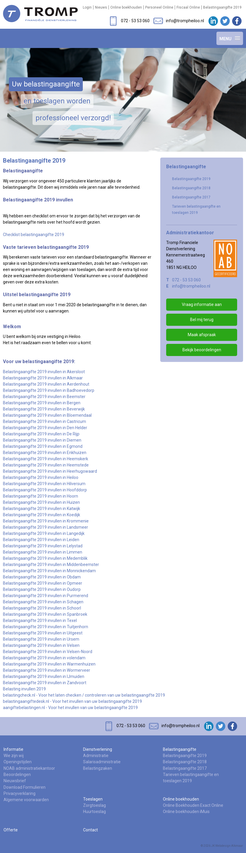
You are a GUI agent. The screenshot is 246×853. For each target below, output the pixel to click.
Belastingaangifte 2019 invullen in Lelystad (42, 545)
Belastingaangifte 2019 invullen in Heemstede (46, 465)
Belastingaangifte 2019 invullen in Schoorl (42, 608)
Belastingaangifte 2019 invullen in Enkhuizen (44, 452)
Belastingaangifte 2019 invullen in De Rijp (41, 434)
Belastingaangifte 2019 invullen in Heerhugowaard (50, 471)
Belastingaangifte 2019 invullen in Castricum (44, 421)
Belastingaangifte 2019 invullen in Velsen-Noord (47, 651)
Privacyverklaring (19, 793)
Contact (90, 830)
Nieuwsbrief (15, 780)
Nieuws (101, 7)
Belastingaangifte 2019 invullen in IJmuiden (43, 676)
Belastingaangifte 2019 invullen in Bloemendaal (47, 415)
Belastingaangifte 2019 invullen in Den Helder (45, 427)
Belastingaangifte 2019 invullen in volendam (44, 657)
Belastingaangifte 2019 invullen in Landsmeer (45, 527)
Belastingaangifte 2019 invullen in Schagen (43, 601)
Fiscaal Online (188, 7)
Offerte (11, 830)
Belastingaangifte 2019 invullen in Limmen (42, 552)
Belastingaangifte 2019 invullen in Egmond (42, 446)
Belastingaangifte (179, 749)
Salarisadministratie (102, 761)
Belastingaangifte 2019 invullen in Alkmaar (43, 378)
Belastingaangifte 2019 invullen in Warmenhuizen (49, 664)
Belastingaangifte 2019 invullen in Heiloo (40, 477)
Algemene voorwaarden (26, 799)
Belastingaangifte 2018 (191, 188)
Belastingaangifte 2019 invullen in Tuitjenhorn (45, 626)
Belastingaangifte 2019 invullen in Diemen (42, 440)
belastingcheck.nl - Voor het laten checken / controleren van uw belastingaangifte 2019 (84, 695)
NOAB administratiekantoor (29, 768)
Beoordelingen (17, 774)
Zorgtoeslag (94, 805)
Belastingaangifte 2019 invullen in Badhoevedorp (48, 390)
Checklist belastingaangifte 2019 (33, 234)
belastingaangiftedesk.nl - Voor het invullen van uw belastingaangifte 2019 (72, 701)
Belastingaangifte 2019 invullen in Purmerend (45, 595)
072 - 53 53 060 (186, 280)
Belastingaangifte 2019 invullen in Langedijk (44, 533)
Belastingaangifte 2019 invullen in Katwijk (41, 508)
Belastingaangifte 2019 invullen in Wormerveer (46, 670)
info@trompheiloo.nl (191, 286)
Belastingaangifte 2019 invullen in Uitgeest (42, 633)
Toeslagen (93, 799)
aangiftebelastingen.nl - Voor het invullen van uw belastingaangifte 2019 (70, 707)
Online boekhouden (126, 7)
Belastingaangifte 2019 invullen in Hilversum (44, 483)
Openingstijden (18, 761)
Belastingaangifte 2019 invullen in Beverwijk (44, 409)
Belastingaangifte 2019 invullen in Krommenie (46, 521)
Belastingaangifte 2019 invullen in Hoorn (40, 496)
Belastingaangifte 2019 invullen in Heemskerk (45, 458)
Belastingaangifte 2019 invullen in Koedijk (41, 514)
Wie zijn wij (14, 755)
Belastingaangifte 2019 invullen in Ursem (41, 639)
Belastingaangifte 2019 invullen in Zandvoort (44, 682)
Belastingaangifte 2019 (222, 7)
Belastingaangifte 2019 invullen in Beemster (44, 396)
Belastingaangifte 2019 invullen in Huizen (41, 502)
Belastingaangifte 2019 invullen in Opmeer (42, 583)
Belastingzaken (97, 768)
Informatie (13, 749)
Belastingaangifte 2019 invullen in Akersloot (44, 371)
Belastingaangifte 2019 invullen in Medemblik (45, 558)
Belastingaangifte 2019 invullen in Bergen (41, 402)
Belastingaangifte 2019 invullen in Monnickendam (49, 570)
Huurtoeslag (94, 811)
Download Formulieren (25, 787)
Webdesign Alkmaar (229, 845)
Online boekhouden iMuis (186, 811)
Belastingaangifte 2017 (191, 197)
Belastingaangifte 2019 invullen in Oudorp (42, 589)
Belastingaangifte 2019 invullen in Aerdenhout (46, 384)
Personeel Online (159, 7)
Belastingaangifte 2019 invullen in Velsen (41, 645)
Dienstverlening (97, 749)
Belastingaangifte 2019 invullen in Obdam (42, 577)
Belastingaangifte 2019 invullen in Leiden (41, 539)
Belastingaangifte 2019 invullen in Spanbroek (45, 614)
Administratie (96, 755)
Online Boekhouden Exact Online (193, 805)
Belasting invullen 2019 (24, 689)
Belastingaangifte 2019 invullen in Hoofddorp (45, 490)
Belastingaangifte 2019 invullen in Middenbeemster (51, 564)
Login (87, 7)
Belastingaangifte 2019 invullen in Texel (40, 620)
